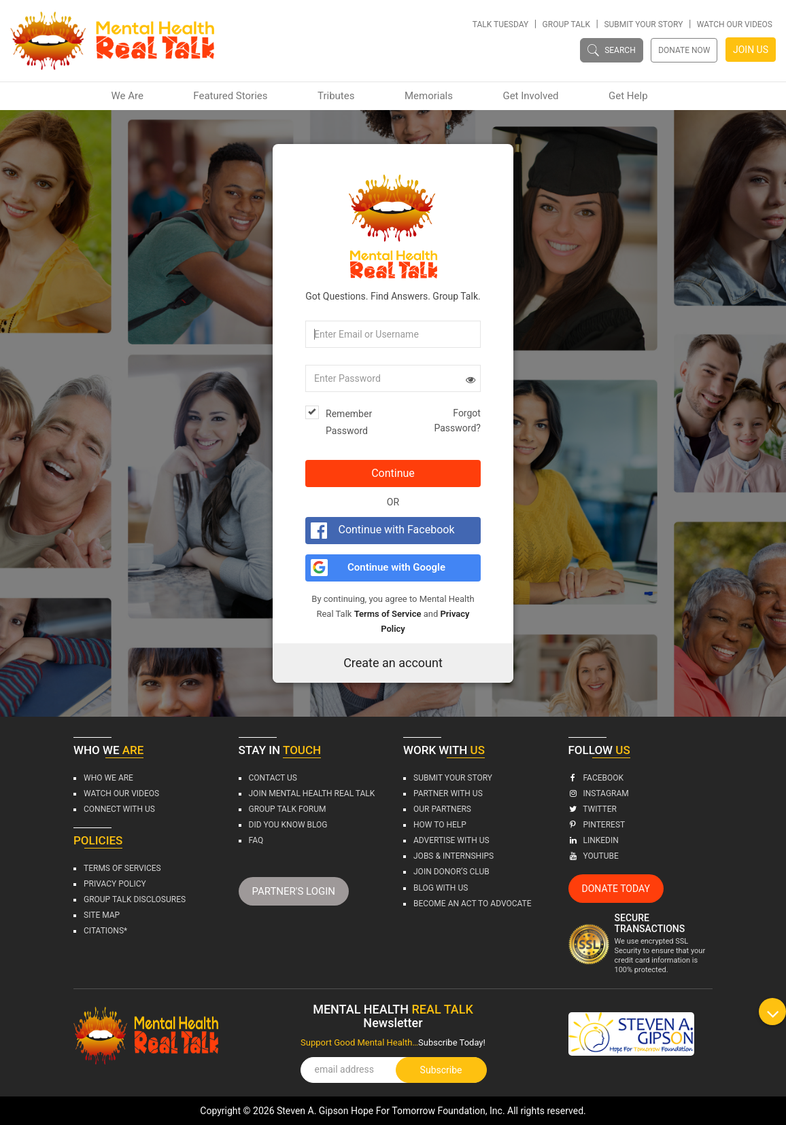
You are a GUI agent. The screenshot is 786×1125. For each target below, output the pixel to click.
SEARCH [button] (611, 50)
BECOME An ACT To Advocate (472, 903)
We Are (127, 96)
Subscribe (441, 1070)
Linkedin (593, 840)
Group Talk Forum (287, 809)
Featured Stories (230, 96)
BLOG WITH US (440, 888)
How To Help (439, 824)
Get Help (628, 96)
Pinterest (597, 824)
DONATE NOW (684, 50)
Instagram (598, 793)
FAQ (256, 840)
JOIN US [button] (750, 49)
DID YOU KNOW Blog (288, 824)
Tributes (336, 96)
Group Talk (566, 24)
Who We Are (108, 778)
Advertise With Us (451, 840)
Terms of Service (388, 614)
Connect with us (119, 809)
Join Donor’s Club (451, 871)
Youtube (593, 856)
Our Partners (442, 809)
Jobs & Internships (453, 856)
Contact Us (273, 778)
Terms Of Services (122, 868)
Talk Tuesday (500, 24)
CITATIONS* (105, 930)
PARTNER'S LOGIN (293, 891)
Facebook (596, 778)
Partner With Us (448, 793)
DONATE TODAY (616, 888)
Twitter (592, 809)
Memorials (429, 96)
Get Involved (530, 96)
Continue (393, 473)
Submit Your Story (643, 24)
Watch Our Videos (734, 24)
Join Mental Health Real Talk (312, 793)
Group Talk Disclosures (135, 899)
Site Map (102, 915)
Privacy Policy (115, 884)
